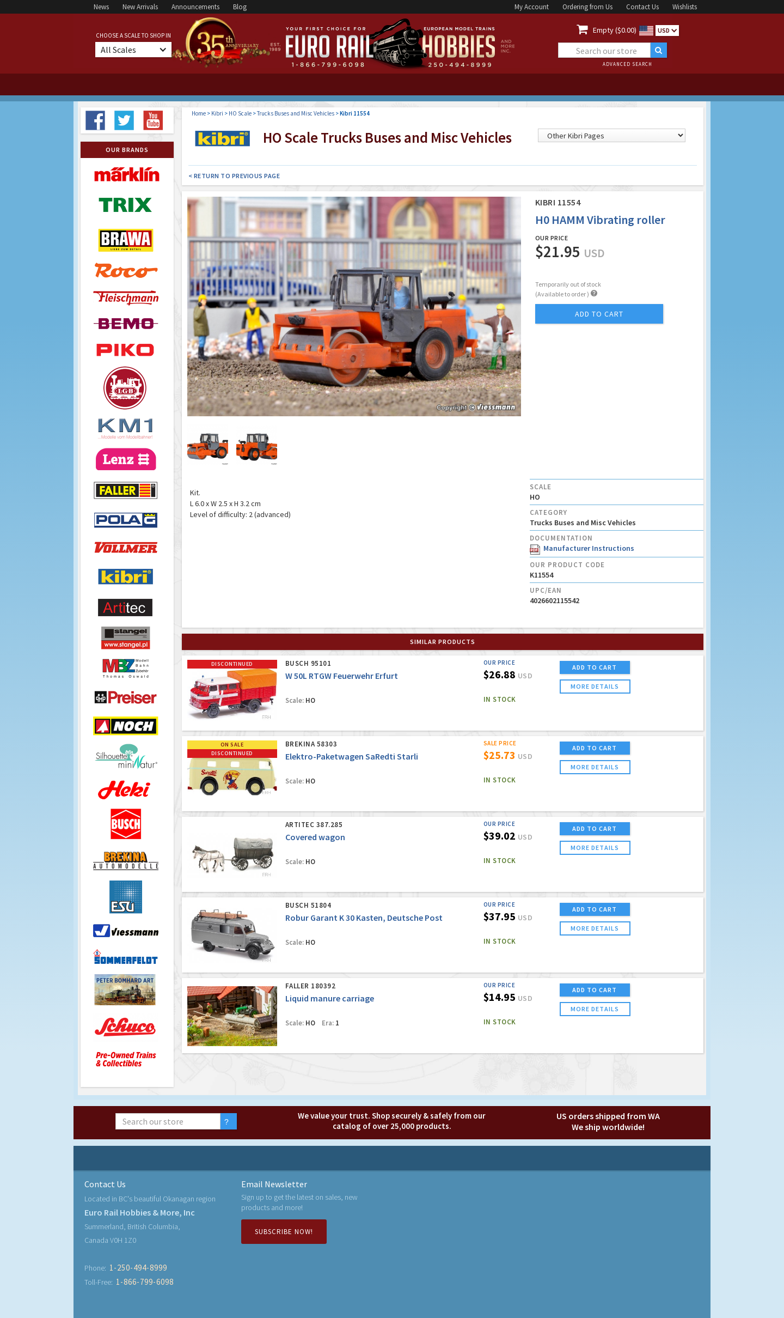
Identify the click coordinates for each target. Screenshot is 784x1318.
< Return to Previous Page (234, 176)
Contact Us (642, 6)
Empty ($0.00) (614, 30)
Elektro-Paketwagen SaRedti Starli (351, 756)
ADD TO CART (594, 667)
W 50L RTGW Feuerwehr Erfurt (341, 675)
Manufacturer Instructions (582, 548)
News (101, 6)
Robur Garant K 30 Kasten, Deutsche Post (364, 917)
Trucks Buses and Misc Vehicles (295, 113)
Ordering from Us (587, 6)
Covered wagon (315, 836)
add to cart (599, 314)
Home (199, 113)
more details (595, 686)
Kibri (217, 113)
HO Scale (240, 113)
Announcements (195, 6)
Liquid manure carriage (329, 998)
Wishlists (684, 6)
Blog (240, 6)
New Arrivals (140, 6)
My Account (531, 6)
